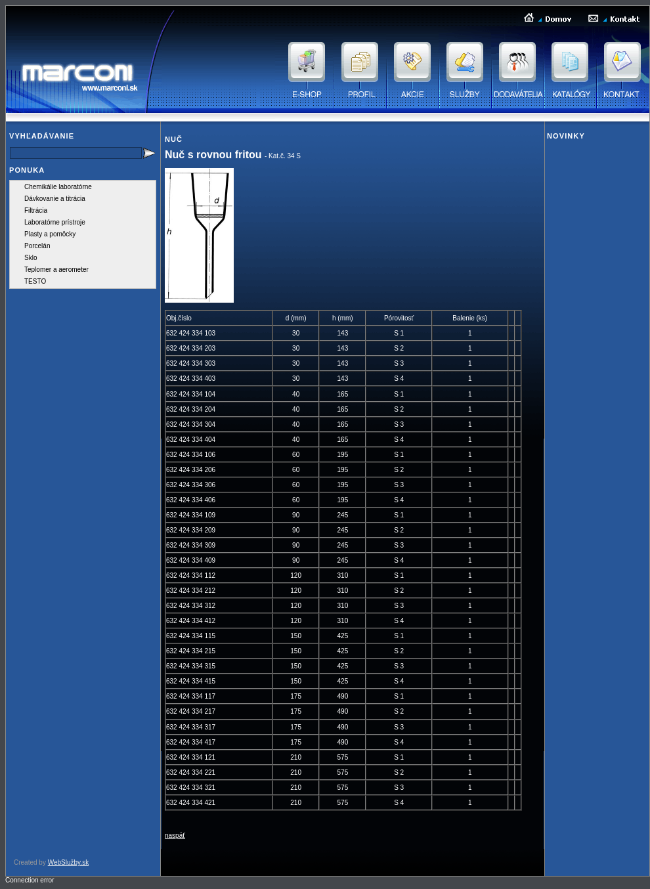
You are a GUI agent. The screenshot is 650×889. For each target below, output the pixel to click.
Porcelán (37, 245)
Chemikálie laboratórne (58, 186)
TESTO (35, 281)
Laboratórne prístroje (54, 222)
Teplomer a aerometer (56, 269)
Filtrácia (35, 210)
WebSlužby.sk (68, 862)
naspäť (175, 835)
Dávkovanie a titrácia (54, 198)
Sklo (30, 257)
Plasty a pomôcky (50, 234)
